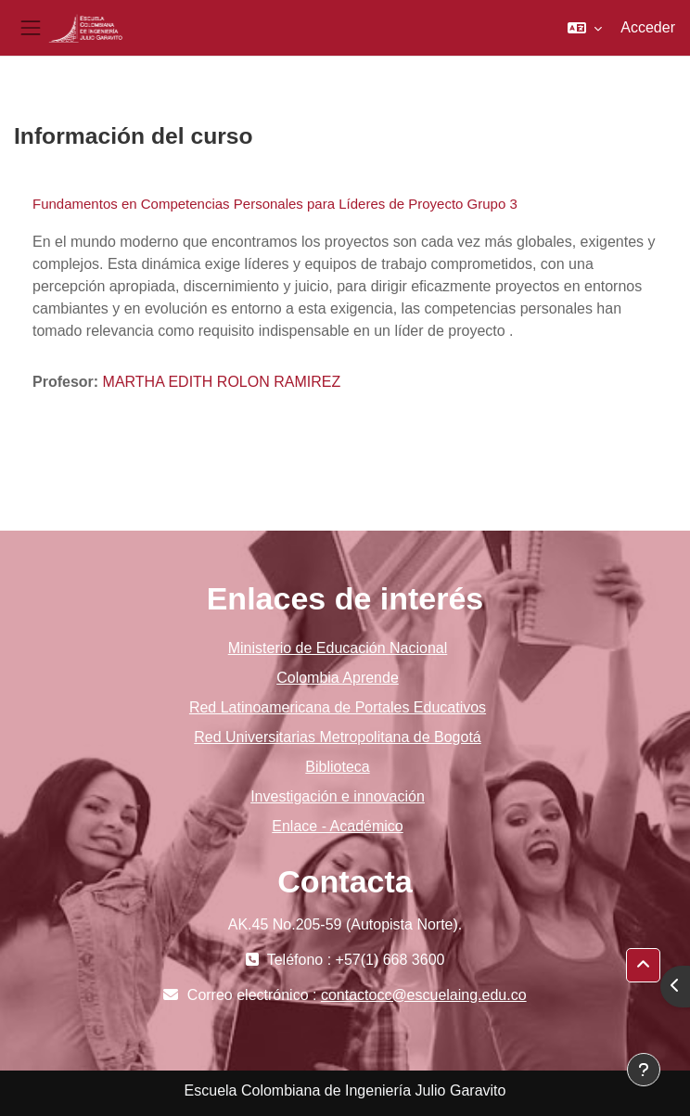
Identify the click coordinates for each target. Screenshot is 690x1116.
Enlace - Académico (337, 826)
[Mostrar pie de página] (643, 1069)
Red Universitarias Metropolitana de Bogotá (337, 737)
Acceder (647, 27)
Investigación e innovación (337, 796)
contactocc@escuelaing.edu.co (424, 995)
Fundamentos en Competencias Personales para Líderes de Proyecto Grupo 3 (275, 204)
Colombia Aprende (337, 678)
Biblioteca (337, 767)
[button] (584, 28)
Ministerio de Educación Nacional (338, 648)
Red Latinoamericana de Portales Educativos (337, 707)
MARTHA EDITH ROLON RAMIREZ (222, 382)
